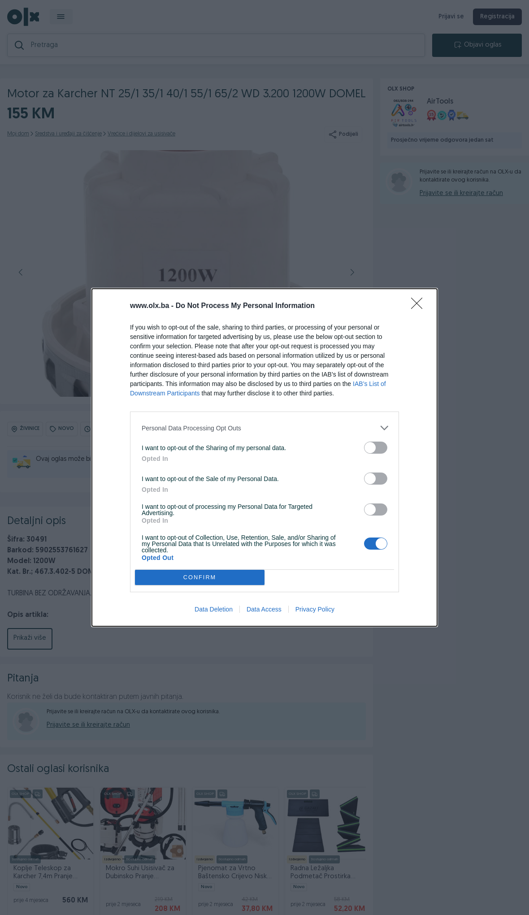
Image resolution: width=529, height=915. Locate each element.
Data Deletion (214, 609)
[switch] (375, 448)
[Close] (419, 306)
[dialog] (264, 457)
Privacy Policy (314, 609)
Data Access (264, 609)
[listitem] (264, 428)
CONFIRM (200, 577)
